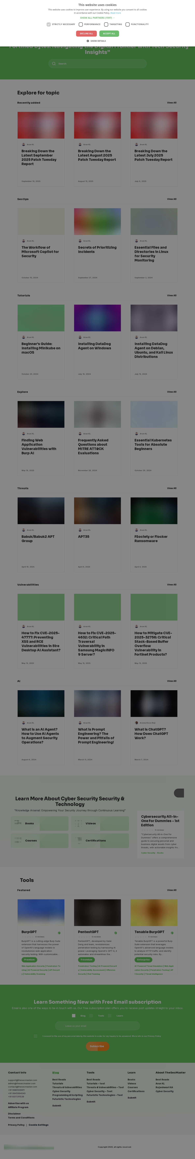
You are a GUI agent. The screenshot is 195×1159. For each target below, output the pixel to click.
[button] (97, 17)
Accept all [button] (109, 33)
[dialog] (97, 579)
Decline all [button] (86, 33)
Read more (116, 13)
